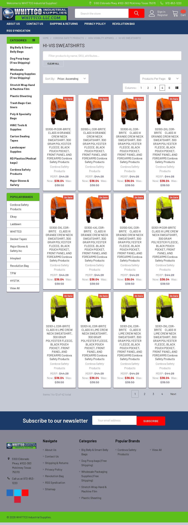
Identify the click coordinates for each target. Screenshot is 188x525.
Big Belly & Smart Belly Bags (21, 52)
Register (158, 17)
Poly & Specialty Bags (23, 119)
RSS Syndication (18, 34)
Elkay (13, 219)
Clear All (53, 66)
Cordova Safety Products (23, 175)
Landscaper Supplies (23, 153)
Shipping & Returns (64, 27)
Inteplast (15, 261)
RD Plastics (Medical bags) (23, 164)
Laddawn (15, 227)
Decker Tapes (18, 242)
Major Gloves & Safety (23, 186)
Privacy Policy (95, 27)
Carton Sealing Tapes (23, 142)
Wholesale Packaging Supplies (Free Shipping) (23, 77)
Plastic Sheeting (23, 99)
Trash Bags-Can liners (23, 108)
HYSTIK (14, 284)
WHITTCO (16, 234)
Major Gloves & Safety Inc (19, 252)
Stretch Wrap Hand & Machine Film (23, 90)
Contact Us (34, 27)
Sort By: (50, 82)
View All (15, 291)
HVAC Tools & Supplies (23, 131)
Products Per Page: (154, 82)
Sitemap (50, 491)
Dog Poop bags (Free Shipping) (23, 64)
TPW (13, 276)
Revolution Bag (123, 27)
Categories (18, 43)
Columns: (131, 91)
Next (175, 397)
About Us (13, 27)
